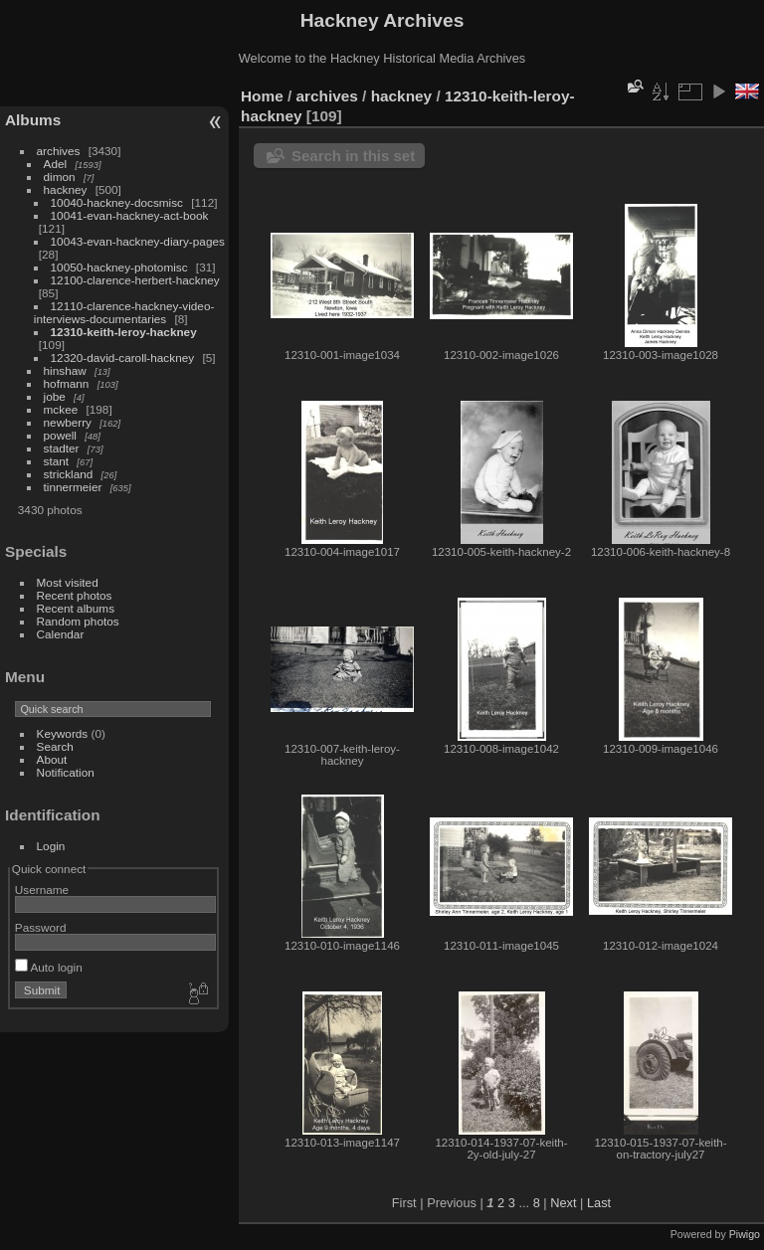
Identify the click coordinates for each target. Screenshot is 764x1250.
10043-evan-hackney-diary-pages (138, 241)
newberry (68, 422)
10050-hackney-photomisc (119, 267)
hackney (66, 189)
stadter (62, 448)
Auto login (49, 967)
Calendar (61, 633)
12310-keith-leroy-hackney (124, 331)
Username (42, 889)
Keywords (63, 733)
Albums (33, 119)
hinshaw (65, 370)
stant (57, 460)
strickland (69, 473)
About (52, 759)
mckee (61, 409)
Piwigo (744, 1234)
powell (60, 435)
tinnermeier (73, 486)
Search (55, 746)
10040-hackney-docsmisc (117, 202)
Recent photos (74, 595)
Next (563, 1202)
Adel (56, 163)
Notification (66, 772)
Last (599, 1202)
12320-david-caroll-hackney (123, 357)
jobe (55, 396)
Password (41, 927)
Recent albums (75, 608)
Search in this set (353, 155)
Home (262, 96)
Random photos (78, 621)
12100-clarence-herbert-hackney (135, 279)
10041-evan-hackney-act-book (130, 215)
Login (51, 845)
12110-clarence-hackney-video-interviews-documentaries (124, 312)
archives (59, 150)
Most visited (67, 582)
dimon (60, 176)
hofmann (67, 383)
